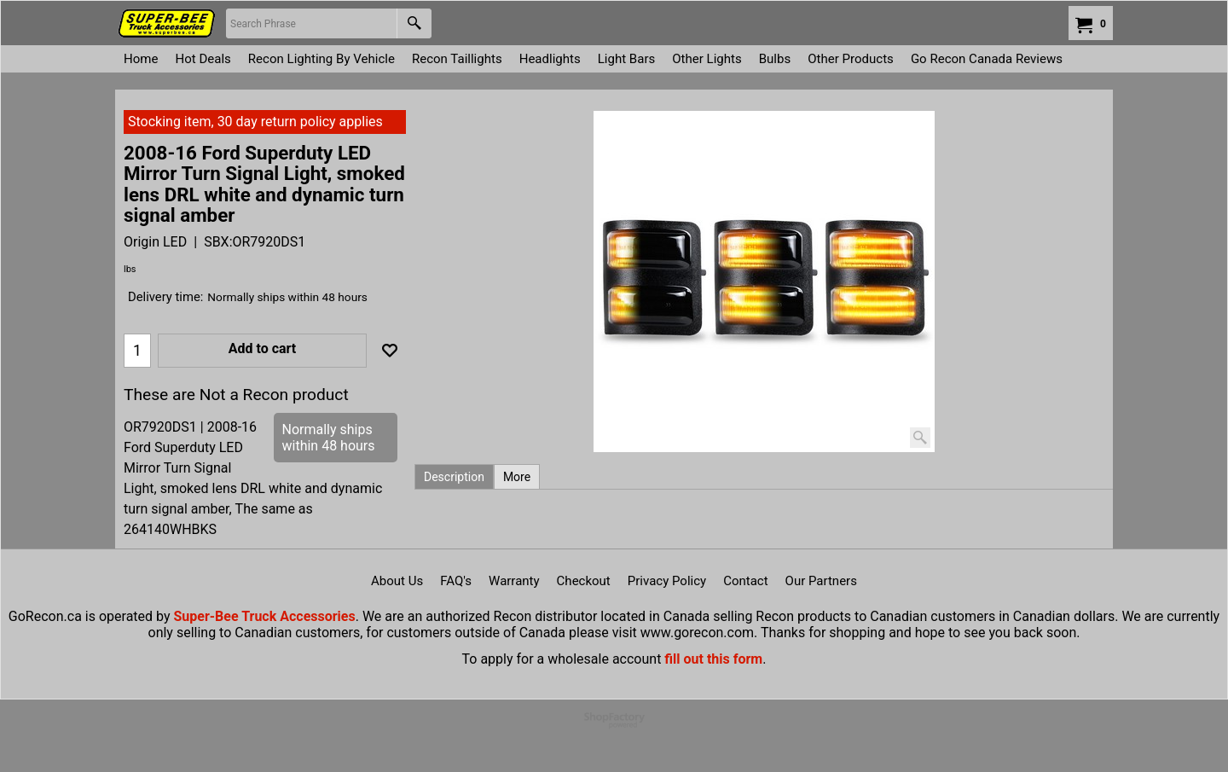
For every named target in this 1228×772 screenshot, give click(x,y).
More (516, 477)
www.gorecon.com (697, 632)
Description (454, 477)
